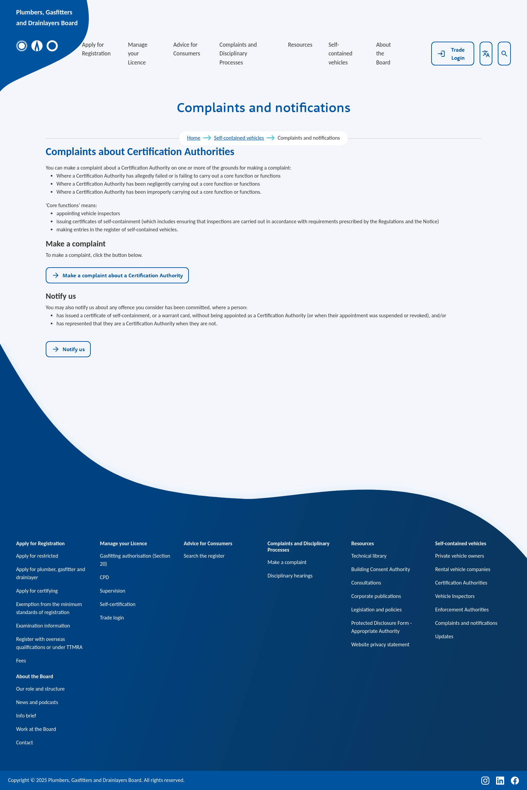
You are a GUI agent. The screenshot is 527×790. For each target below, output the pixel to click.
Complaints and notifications (466, 623)
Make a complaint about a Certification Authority (117, 275)
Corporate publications (376, 596)
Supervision (112, 591)
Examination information (43, 625)
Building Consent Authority (380, 569)
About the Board (383, 53)
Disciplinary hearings (290, 575)
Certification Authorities (461, 582)
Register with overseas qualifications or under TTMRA (49, 643)
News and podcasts (37, 702)
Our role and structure (40, 689)
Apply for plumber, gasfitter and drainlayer (50, 573)
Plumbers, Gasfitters (44, 12)
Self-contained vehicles (340, 53)
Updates (444, 636)
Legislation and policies (376, 609)
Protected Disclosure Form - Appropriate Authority (381, 627)
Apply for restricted (37, 556)
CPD (104, 577)
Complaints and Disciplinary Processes (238, 53)
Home (193, 138)
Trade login (112, 617)
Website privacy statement (380, 644)
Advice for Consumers (186, 49)
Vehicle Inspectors (455, 596)
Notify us (68, 349)
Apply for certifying (37, 591)
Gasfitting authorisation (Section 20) (135, 560)
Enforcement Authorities (462, 609)
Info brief (26, 715)
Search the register (204, 556)
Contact (24, 742)
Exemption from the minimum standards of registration (49, 608)
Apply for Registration (96, 49)
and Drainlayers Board (47, 23)
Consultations (366, 582)
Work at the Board (36, 729)
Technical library (369, 556)
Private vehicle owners (459, 556)
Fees (21, 660)
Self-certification (117, 604)
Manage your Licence (138, 53)
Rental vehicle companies (462, 569)
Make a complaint (287, 562)
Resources (300, 44)
